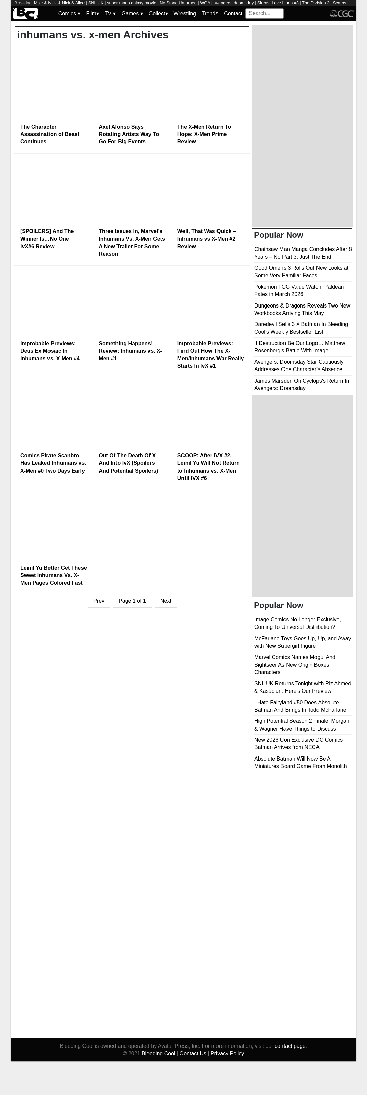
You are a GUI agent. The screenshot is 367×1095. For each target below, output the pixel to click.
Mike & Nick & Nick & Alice (59, 2)
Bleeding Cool (158, 1053)
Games (132, 14)
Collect (158, 14)
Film (92, 14)
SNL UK (96, 2)
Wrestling (185, 14)
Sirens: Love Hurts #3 (278, 2)
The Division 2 (315, 2)
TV (110, 14)
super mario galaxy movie (131, 2)
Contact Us (193, 1053)
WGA (205, 2)
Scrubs (339, 2)
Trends (210, 14)
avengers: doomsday (234, 2)
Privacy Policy (227, 1053)
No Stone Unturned (178, 2)
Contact (233, 14)
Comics (69, 14)
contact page (290, 1046)
